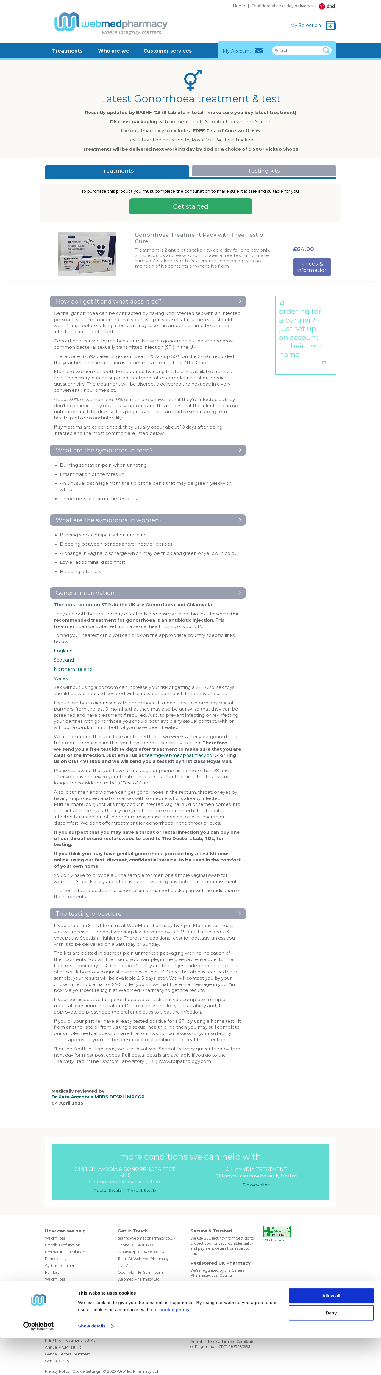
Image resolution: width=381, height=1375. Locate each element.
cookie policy (174, 1346)
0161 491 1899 (141, 1245)
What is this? (274, 1240)
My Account (243, 50)
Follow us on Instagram (154, 1315)
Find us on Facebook (132, 1315)
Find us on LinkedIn (143, 1315)
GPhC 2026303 (204, 1304)
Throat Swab (141, 1190)
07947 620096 (151, 1252)
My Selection (306, 25)
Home (239, 5)
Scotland (64, 660)
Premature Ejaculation (65, 1252)
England (63, 650)
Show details (92, 1363)
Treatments (67, 51)
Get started (190, 206)
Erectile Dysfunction (62, 1245)
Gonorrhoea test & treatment (71, 1299)
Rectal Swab (107, 1190)
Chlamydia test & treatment (69, 1293)
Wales (61, 678)
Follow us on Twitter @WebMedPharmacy (122, 1315)
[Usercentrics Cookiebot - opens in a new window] (39, 1363)
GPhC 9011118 (202, 1287)
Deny (331, 1350)
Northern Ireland (73, 669)
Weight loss (55, 1238)
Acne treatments (60, 1286)
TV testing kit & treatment (67, 1306)
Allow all (331, 1332)
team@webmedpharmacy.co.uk (182, 755)
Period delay (56, 1258)
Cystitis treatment (61, 1265)
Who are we (113, 51)
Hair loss (52, 1272)
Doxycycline (256, 1185)
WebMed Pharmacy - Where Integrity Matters (109, 23)
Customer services (167, 51)
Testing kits (264, 171)
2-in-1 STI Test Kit (59, 1313)
